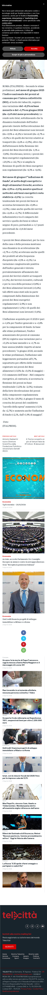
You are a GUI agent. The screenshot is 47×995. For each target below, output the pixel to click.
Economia (6, 745)
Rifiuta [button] (13, 49)
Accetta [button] (34, 49)
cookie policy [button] (7, 23)
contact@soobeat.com (23, 974)
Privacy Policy (26, 989)
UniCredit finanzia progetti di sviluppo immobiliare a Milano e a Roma (20, 749)
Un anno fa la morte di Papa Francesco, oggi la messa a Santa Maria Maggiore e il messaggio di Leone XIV (21, 662)
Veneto (5, 715)
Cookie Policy (38, 989)
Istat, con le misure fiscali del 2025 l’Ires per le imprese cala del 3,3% (21, 776)
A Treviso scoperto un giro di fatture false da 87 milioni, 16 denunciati (34, 441)
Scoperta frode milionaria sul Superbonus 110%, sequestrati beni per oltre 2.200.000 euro (22, 720)
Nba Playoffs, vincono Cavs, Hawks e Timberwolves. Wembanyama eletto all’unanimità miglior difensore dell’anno (21, 805)
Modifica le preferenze (11, 991)
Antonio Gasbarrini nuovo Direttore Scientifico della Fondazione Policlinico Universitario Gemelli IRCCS (12, 445)
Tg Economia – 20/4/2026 (14, 504)
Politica (5, 831)
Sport (4, 801)
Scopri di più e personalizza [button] (23, 55)
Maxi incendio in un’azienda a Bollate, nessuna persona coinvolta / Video (19, 691)
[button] (44, 4)
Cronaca (5, 657)
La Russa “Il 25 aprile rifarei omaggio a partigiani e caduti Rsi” (20, 864)
